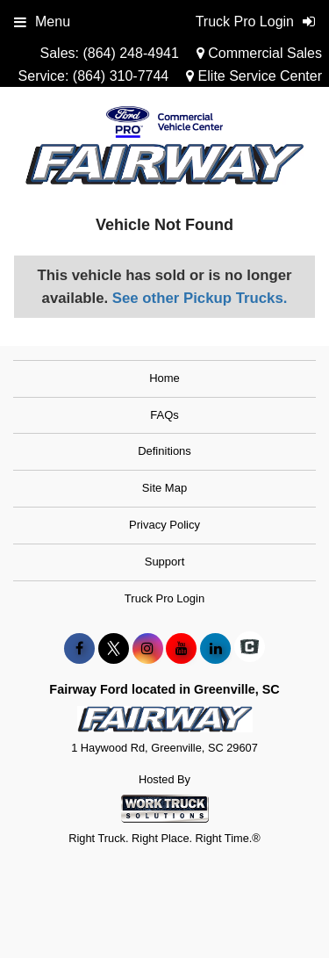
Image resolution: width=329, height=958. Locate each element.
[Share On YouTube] (181, 649)
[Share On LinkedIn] (215, 649)
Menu (42, 21)
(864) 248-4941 (130, 53)
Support (165, 561)
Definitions (164, 450)
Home (164, 378)
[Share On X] (113, 649)
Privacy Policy (164, 524)
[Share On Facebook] (79, 649)
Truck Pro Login (164, 598)
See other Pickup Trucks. (200, 298)
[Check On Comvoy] (249, 649)
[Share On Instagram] (147, 649)
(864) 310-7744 (120, 75)
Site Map (164, 487)
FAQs (164, 414)
